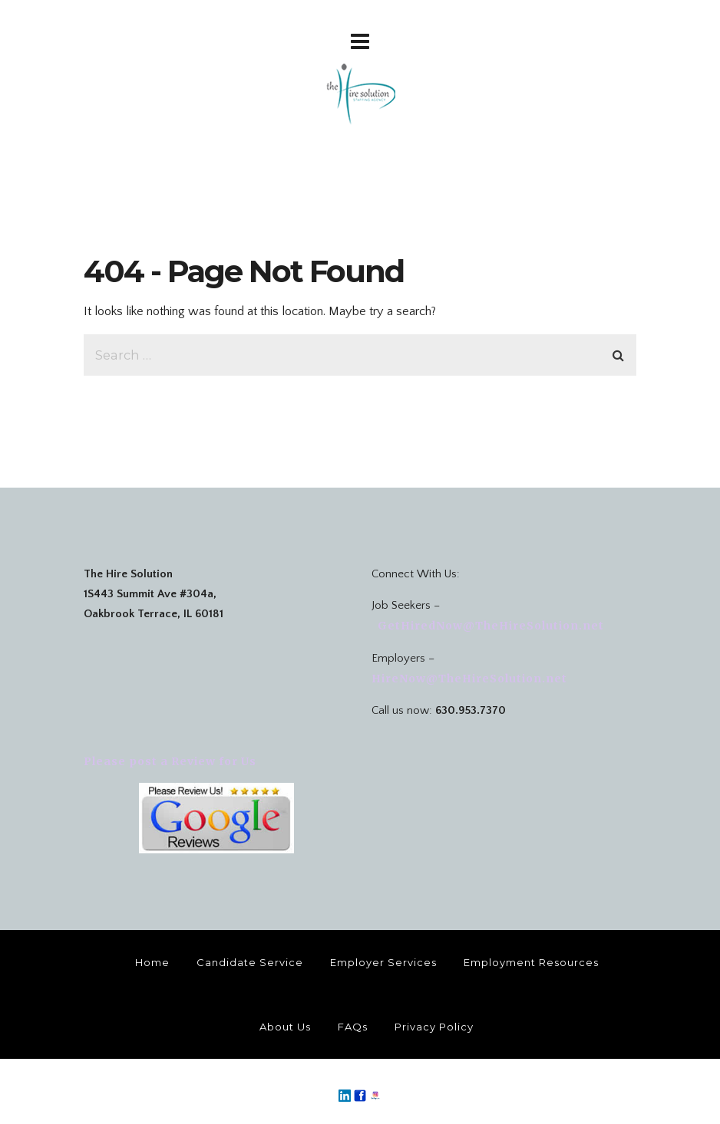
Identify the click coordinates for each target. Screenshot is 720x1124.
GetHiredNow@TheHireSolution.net (489, 626)
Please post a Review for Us (170, 761)
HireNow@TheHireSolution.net (471, 678)
